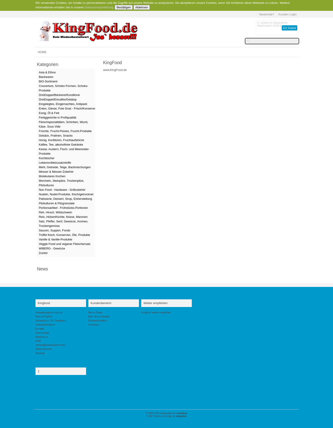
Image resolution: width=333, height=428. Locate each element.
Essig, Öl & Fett (49, 113)
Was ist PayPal (43, 316)
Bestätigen (124, 7)
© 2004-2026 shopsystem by (166, 413)
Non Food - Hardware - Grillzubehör (62, 189)
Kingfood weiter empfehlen (156, 312)
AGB (38, 341)
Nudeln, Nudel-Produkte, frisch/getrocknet (66, 194)
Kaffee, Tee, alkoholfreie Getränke (61, 144)
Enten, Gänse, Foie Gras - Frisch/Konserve (67, 108)
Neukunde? (266, 14)
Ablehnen (141, 7)
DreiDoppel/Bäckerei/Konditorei (59, 95)
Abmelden (94, 324)
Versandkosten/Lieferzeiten (50, 345)
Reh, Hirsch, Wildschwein (55, 212)
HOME (42, 52)
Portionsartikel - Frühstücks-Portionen (63, 207)
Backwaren (46, 77)
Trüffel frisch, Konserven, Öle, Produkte (64, 235)
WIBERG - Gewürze (52, 248)
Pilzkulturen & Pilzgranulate (57, 203)
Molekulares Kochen (52, 176)
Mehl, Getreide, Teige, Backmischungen (65, 167)
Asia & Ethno (47, 72)
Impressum (41, 336)
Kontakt (39, 328)
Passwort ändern (97, 320)
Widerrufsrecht (43, 349)
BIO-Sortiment (48, 81)
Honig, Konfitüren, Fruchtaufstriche (61, 140)
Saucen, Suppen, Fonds (54, 230)
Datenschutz (42, 332)
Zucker (43, 253)
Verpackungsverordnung (49, 312)
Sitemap (40, 353)
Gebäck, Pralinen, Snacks (56, 135)
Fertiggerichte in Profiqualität (57, 117)
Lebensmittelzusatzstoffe (55, 162)
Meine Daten (95, 312)
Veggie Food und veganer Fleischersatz (65, 244)
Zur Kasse (289, 28)
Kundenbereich (101, 303)
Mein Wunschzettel (98, 316)
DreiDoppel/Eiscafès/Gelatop (58, 99)
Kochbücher (46, 158)
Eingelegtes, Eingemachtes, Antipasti (63, 104)
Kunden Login (288, 14)
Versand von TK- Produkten (50, 320)
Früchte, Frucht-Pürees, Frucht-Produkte (65, 131)
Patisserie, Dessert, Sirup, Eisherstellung (65, 198)
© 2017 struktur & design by (166, 416)
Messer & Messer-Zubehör (56, 171)
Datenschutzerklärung (99, 7)
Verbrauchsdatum (45, 324)
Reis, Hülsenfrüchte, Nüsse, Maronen (63, 217)
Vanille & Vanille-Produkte (55, 239)
